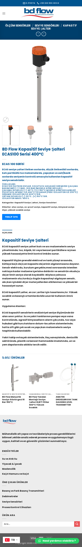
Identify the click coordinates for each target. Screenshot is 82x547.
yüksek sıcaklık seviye (19, 210)
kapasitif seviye (49, 207)
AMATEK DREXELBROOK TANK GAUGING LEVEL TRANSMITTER (66, 401)
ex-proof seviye (32, 207)
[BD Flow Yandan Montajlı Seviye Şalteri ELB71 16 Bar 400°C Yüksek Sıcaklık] (41, 377)
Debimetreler (10, 496)
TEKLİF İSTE (11, 217)
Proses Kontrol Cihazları (16, 507)
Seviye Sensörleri (47, 25)
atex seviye (17, 207)
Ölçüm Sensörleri (18, 25)
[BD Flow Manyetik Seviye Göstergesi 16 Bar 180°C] (14, 377)
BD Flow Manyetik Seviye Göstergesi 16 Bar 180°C (13, 400)
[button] (57, 541)
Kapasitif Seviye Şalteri (26, 202)
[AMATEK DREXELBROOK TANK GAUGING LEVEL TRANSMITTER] (68, 377)
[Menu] (4, 13)
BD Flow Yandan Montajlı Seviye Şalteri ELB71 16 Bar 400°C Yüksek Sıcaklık (39, 402)
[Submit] (77, 524)
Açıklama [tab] (7, 232)
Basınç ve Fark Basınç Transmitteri (23, 490)
